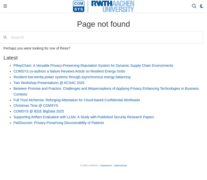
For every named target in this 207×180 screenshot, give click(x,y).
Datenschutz (120, 165)
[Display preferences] (201, 6)
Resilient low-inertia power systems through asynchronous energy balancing (72, 77)
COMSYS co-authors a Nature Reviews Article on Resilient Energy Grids (69, 71)
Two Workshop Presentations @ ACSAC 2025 (49, 83)
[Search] (194, 6)
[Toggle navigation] (5, 6)
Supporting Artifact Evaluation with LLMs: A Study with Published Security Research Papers (84, 117)
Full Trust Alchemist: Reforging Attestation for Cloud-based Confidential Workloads (77, 100)
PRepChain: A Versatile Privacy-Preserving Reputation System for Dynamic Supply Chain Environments (93, 66)
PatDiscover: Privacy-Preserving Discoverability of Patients (59, 123)
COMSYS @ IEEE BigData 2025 (39, 111)
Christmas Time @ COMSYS (36, 106)
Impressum (106, 165)
